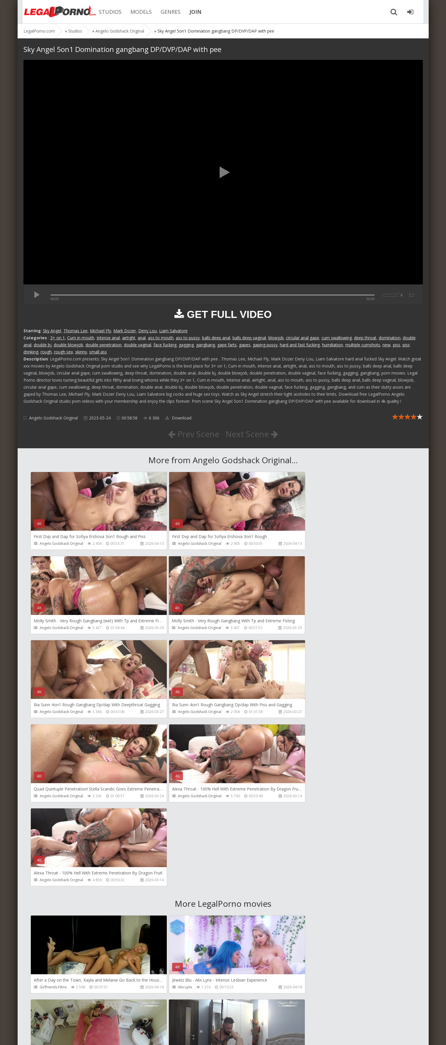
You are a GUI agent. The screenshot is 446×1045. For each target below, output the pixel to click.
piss (396, 345)
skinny (81, 352)
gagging (186, 345)
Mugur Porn (306, 819)
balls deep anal (216, 338)
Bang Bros (48, 987)
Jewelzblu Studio (181, 987)
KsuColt (303, 903)
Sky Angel (52, 330)
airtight (128, 338)
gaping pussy (265, 345)
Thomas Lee (75, 330)
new (387, 345)
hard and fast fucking (300, 345)
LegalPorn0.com (66, 1034)
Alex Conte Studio (311, 987)
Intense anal (108, 338)
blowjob (276, 338)
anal (142, 338)
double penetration (103, 345)
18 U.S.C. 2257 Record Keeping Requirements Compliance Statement (210, 1034)
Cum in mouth (80, 338)
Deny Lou (147, 330)
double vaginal (137, 345)
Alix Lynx (175, 819)
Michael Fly (100, 330)
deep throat (365, 338)
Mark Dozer (124, 330)
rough (46, 352)
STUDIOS (106, 11)
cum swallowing (337, 338)
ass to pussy (188, 338)
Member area (65, 1017)
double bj (42, 345)
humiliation (332, 345)
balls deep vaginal (249, 338)
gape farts (227, 345)
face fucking (165, 345)
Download (178, 418)
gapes (244, 345)
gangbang (205, 345)
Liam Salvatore (173, 330)
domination (389, 338)
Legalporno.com (55, 11)
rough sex (63, 352)
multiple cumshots (362, 345)
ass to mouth (161, 338)
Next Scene (251, 433)
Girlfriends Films (53, 819)
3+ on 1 (57, 338)
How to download (107, 1017)
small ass (98, 352)
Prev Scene (193, 433)
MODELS (138, 11)
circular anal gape (302, 338)
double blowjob (68, 345)
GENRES (167, 11)
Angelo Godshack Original (53, 418)
